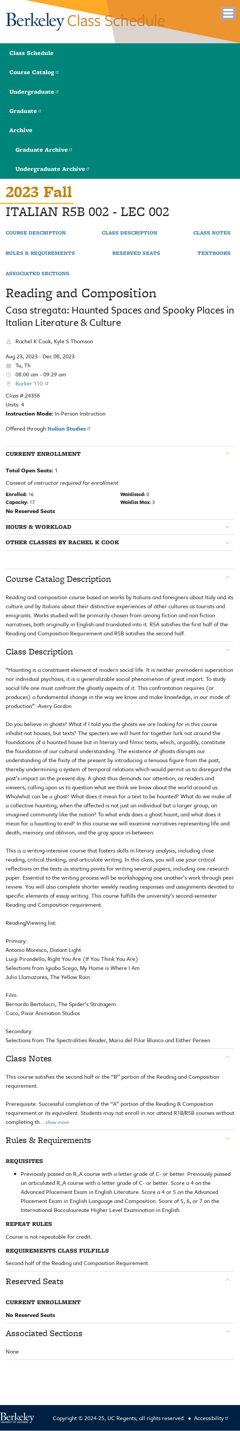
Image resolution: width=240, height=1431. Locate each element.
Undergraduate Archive (52, 169)
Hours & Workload (38, 527)
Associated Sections (37, 273)
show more (57, 1122)
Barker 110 (32, 383)
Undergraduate (34, 92)
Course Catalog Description (58, 579)
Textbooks (214, 253)
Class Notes (212, 233)
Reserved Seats (136, 253)
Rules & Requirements (40, 253)
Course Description (36, 233)
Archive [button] (20, 130)
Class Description (129, 233)
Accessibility (211, 1418)
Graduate (25, 111)
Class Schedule (31, 53)
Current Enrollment (43, 454)
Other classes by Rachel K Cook (62, 542)
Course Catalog (34, 72)
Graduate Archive (44, 150)
